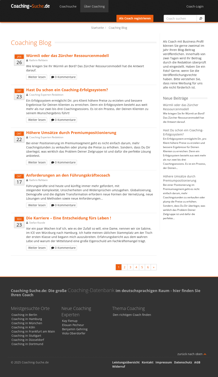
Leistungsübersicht (126, 362)
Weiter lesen (36, 77)
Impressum (164, 362)
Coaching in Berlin (24, 315)
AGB (197, 362)
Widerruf (118, 366)
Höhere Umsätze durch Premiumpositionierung (71, 132)
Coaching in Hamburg (26, 319)
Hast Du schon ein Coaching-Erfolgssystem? (67, 89)
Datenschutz (183, 362)
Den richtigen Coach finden (132, 315)
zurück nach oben (191, 354)
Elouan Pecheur (73, 325)
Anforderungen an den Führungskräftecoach (68, 175)
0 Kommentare (63, 77)
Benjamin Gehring (75, 329)
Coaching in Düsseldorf (27, 340)
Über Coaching (94, 6)
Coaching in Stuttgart (26, 336)
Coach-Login (195, 6)
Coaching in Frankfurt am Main (33, 331)
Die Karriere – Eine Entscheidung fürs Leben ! (68, 217)
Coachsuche (68, 6)
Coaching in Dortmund (27, 344)
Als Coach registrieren (135, 18)
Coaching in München (26, 323)
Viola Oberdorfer (73, 333)
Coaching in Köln (23, 327)
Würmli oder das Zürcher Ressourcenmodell (67, 55)
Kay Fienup (70, 321)
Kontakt (147, 362)
